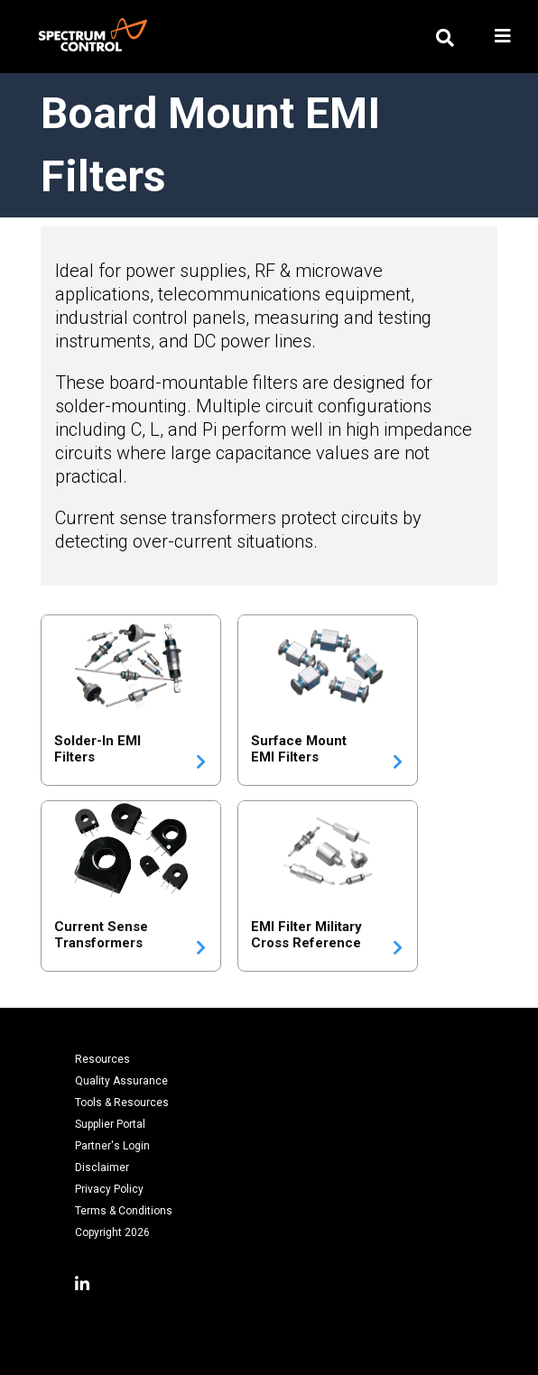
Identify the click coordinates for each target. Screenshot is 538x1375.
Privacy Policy (109, 1189)
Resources (102, 1059)
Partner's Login (112, 1146)
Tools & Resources (122, 1102)
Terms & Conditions (123, 1210)
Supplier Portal (110, 1124)
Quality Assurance (121, 1081)
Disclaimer (102, 1167)
